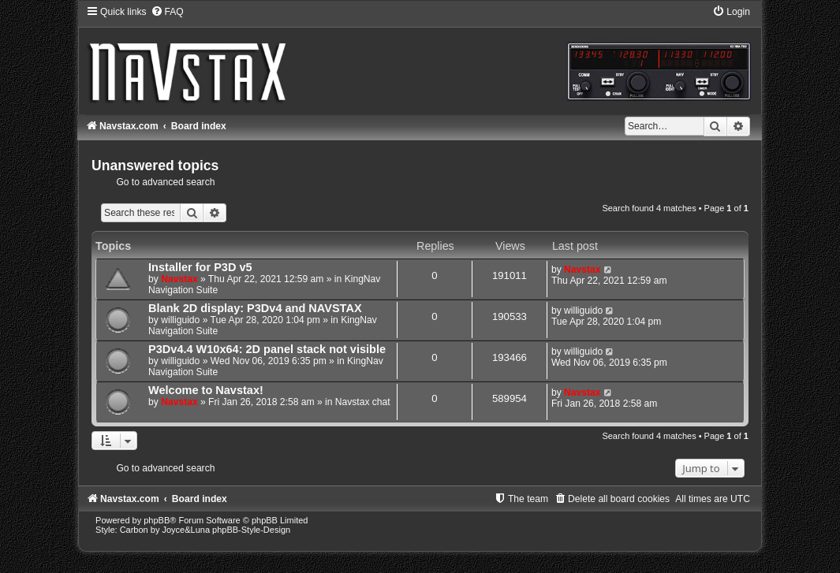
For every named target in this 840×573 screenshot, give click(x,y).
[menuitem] (167, 11)
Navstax (179, 279)
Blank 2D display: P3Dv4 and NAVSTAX (255, 308)
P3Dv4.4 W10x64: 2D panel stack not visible (267, 349)
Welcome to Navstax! (205, 390)
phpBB (157, 520)
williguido (180, 320)
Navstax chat (362, 401)
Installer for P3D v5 (200, 267)
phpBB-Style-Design (251, 529)
